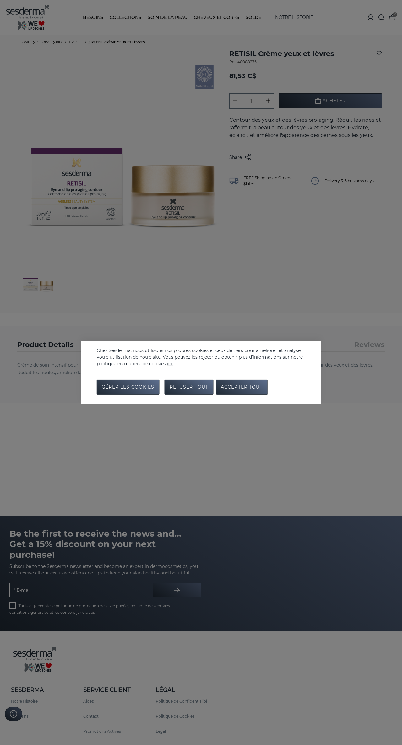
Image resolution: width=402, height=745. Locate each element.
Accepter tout (242, 387)
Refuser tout (189, 387)
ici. (170, 363)
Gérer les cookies (128, 387)
